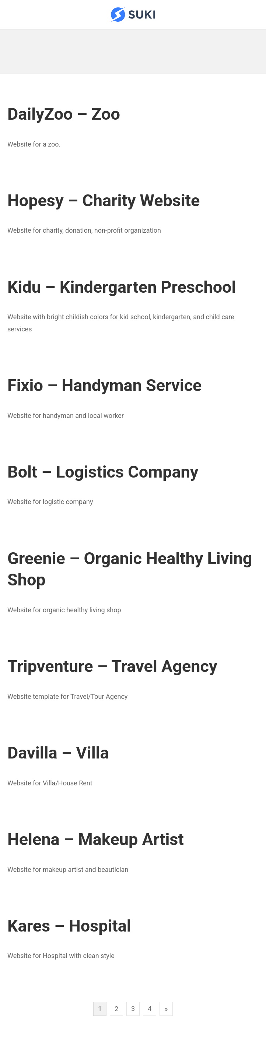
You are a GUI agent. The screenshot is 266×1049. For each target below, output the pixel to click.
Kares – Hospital (69, 926)
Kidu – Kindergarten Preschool (121, 287)
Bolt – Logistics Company (102, 472)
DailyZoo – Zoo (63, 114)
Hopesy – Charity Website (103, 200)
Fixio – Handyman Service (104, 385)
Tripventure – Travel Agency (112, 666)
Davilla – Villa (58, 753)
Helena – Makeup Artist (95, 839)
